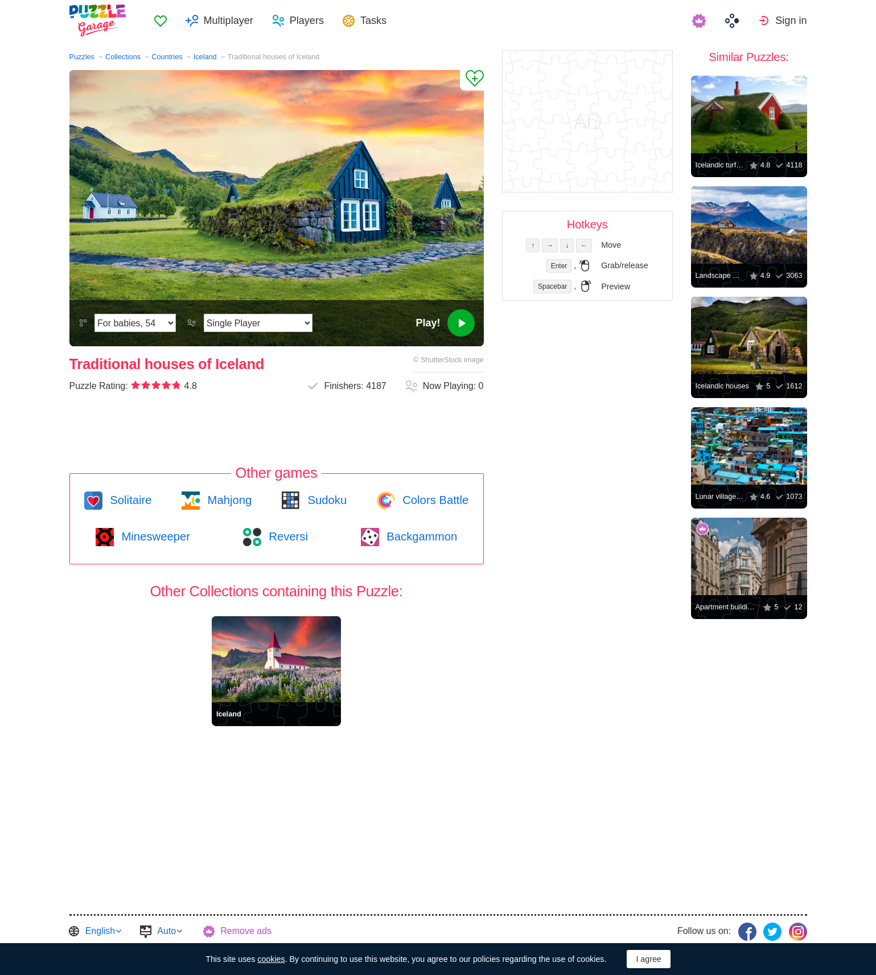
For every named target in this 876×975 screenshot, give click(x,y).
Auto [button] (166, 931)
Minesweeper (154, 536)
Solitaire (129, 500)
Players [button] (307, 20)
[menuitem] (160, 20)
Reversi (287, 536)
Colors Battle (434, 500)
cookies (271, 959)
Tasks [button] (373, 20)
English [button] (100, 931)
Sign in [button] (791, 20)
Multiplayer (228, 20)
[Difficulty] (135, 323)
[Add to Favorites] (472, 80)
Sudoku (326, 500)
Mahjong (228, 500)
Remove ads (246, 931)
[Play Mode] (258, 323)
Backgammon (421, 536)
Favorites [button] (160, 20)
